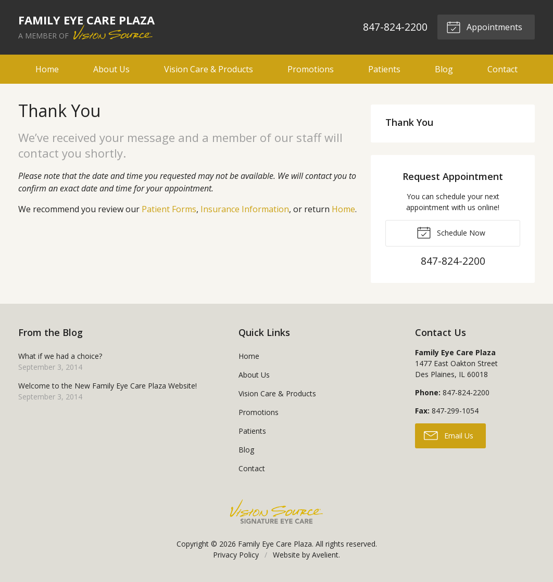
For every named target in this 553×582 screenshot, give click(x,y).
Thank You (409, 122)
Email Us (448, 435)
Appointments (484, 26)
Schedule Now (451, 232)
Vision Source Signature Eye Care (276, 511)
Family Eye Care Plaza (275, 544)
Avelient (325, 555)
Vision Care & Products (208, 69)
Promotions (310, 69)
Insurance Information (244, 209)
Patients (384, 69)
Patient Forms (169, 209)
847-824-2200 (395, 27)
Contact (502, 69)
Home (47, 69)
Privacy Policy (236, 555)
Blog (444, 69)
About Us (111, 69)
